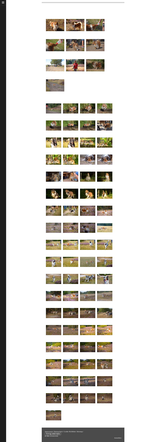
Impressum (49, 431)
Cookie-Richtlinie (70, 431)
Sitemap (80, 431)
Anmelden (117, 438)
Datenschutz (58, 431)
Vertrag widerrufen (53, 434)
